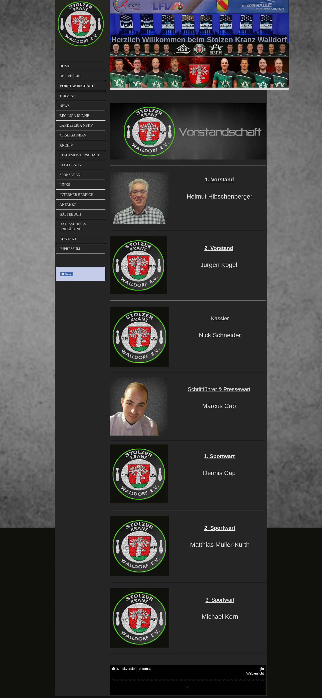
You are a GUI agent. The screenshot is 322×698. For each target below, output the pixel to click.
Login (260, 669)
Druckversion (125, 669)
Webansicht (255, 673)
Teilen (66, 274)
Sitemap (145, 669)
